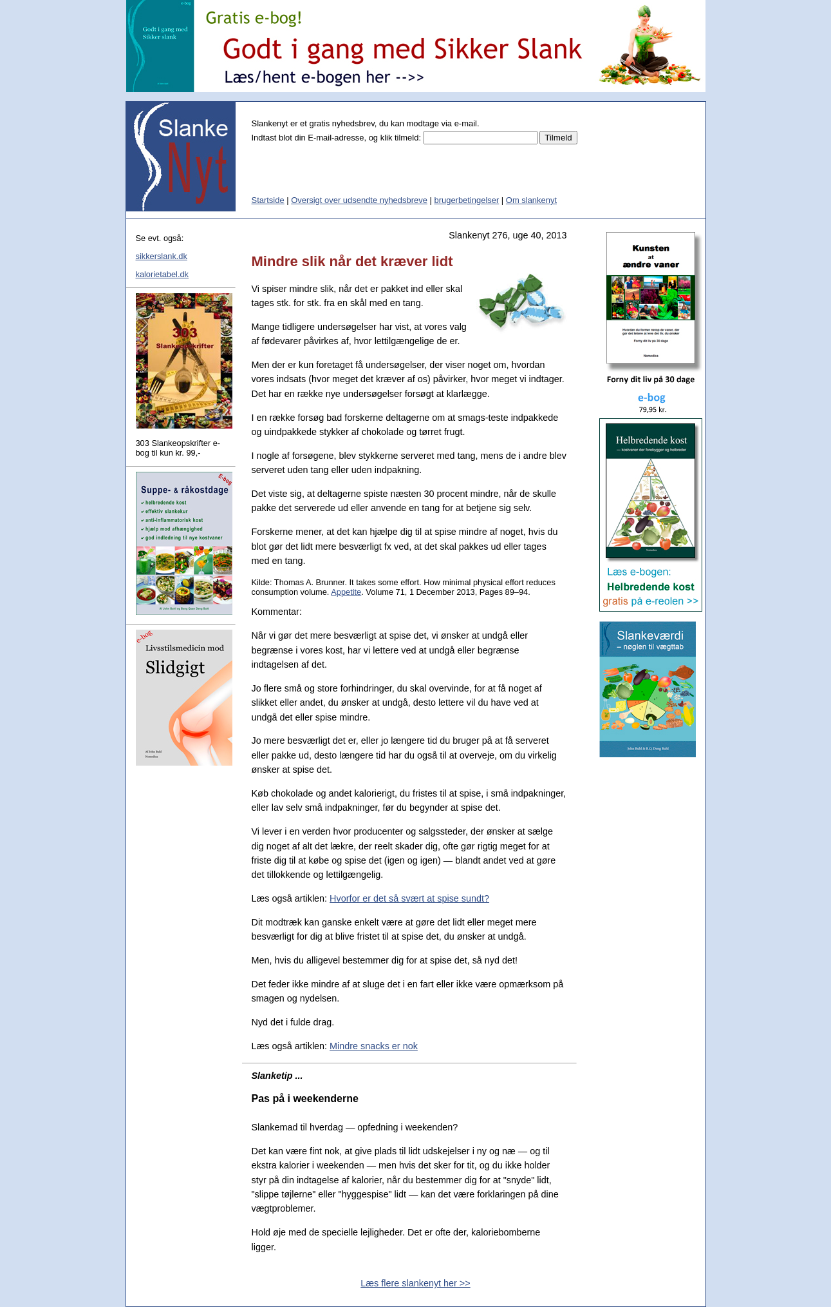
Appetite (346, 592)
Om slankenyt (531, 200)
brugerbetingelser (466, 200)
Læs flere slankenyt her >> (415, 1283)
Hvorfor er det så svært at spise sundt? (409, 898)
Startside (268, 200)
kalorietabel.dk (162, 274)
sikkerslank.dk (161, 256)
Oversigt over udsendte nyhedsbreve (359, 200)
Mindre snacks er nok (374, 1046)
